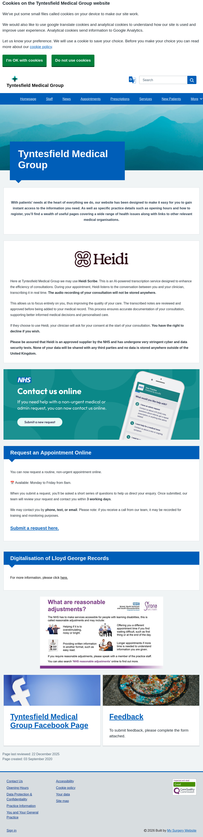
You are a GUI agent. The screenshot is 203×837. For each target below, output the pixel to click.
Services (145, 98)
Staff (49, 98)
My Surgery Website (181, 830)
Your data (63, 794)
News (67, 98)
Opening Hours (18, 787)
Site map (62, 800)
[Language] (132, 80)
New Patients (171, 98)
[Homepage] (67, 82)
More (197, 98)
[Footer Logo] (175, 787)
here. (64, 577)
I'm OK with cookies (24, 60)
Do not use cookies (73, 60)
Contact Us (15, 781)
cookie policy (41, 47)
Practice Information (21, 805)
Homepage (28, 98)
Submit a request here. (34, 528)
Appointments (91, 98)
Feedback (126, 716)
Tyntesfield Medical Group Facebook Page (49, 721)
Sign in (11, 830)
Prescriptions (119, 98)
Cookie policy (66, 787)
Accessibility (65, 781)
